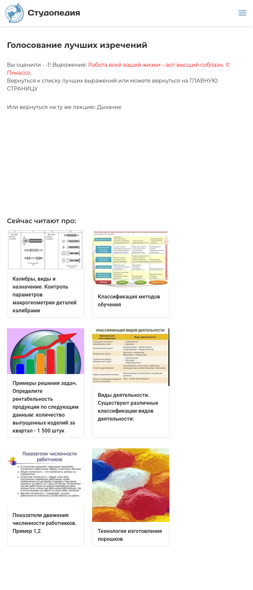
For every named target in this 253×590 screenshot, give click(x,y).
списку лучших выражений (79, 81)
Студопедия (42, 13)
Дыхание (109, 107)
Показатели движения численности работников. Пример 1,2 (45, 523)
